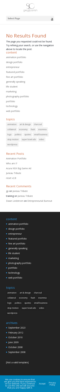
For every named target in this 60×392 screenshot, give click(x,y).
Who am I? (11, 163)
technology (12, 106)
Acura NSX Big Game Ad (18, 168)
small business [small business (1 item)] (40, 134)
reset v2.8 (11, 177)
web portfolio (13, 111)
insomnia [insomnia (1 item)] (42, 129)
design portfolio (14, 62)
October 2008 (15, 347)
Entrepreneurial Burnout (39, 200)
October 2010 (15, 337)
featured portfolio (15, 71)
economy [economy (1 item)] (23, 129)
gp (7, 191)
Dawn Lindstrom (14, 200)
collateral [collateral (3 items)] (11, 129)
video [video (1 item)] (41, 139)
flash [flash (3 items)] (33, 129)
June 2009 (13, 342)
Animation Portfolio (16, 158)
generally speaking (15, 81)
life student (12, 86)
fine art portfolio (14, 76)
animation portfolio (16, 57)
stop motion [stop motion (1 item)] (13, 139)
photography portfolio (17, 96)
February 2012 (15, 332)
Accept (42, 383)
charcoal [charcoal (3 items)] (38, 124)
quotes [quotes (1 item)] (27, 134)
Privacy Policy (52, 383)
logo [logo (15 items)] (9, 134)
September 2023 (16, 327)
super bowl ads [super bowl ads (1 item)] (29, 139)
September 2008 (16, 352)
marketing (11, 91)
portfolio (10, 101)
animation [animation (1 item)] (11, 124)
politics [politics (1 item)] (18, 134)
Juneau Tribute (13, 173)
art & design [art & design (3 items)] (25, 124)
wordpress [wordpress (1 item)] (12, 144)
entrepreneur (13, 67)
